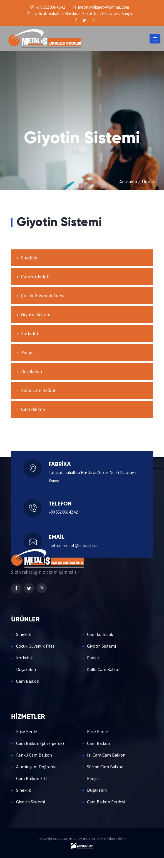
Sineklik (29, 257)
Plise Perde (26, 731)
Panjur (27, 352)
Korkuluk (30, 333)
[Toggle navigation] (155, 38)
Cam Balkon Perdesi (106, 801)
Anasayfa (128, 181)
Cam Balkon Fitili (32, 778)
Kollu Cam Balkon (38, 390)
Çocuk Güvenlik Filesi (42, 295)
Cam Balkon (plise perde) (40, 743)
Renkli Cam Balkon (34, 755)
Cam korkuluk (35, 276)
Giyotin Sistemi (36, 314)
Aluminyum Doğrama (36, 766)
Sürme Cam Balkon (105, 766)
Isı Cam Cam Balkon (106, 755)
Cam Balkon (33, 409)
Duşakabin (31, 371)
